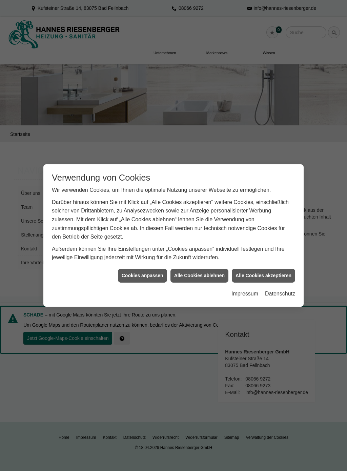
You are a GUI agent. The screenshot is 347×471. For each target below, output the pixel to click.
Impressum (244, 282)
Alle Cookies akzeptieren (263, 264)
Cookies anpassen (142, 264)
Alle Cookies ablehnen (199, 264)
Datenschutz (280, 282)
